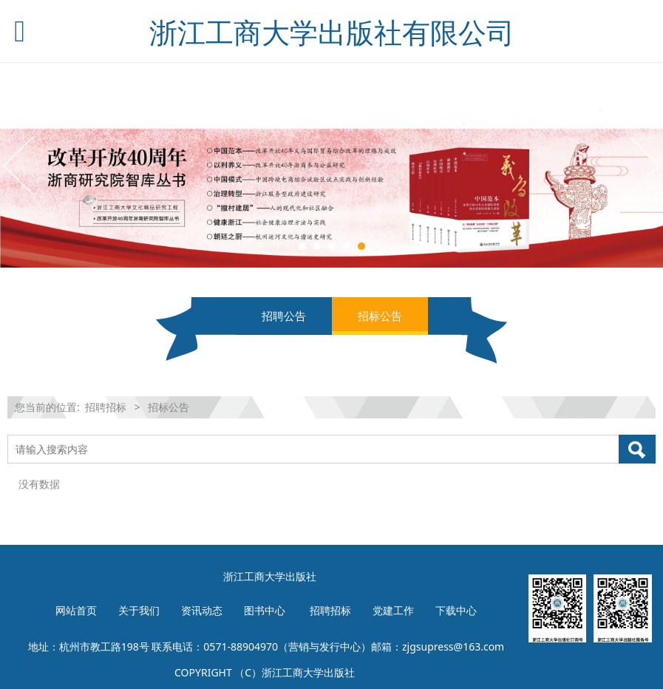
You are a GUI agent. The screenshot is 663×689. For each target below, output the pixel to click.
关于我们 (139, 610)
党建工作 (393, 610)
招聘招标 (105, 407)
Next (643, 165)
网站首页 (76, 610)
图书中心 (264, 610)
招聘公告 (284, 316)
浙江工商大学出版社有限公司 (331, 32)
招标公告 (380, 316)
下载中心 (456, 610)
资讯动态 (201, 610)
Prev (20, 165)
